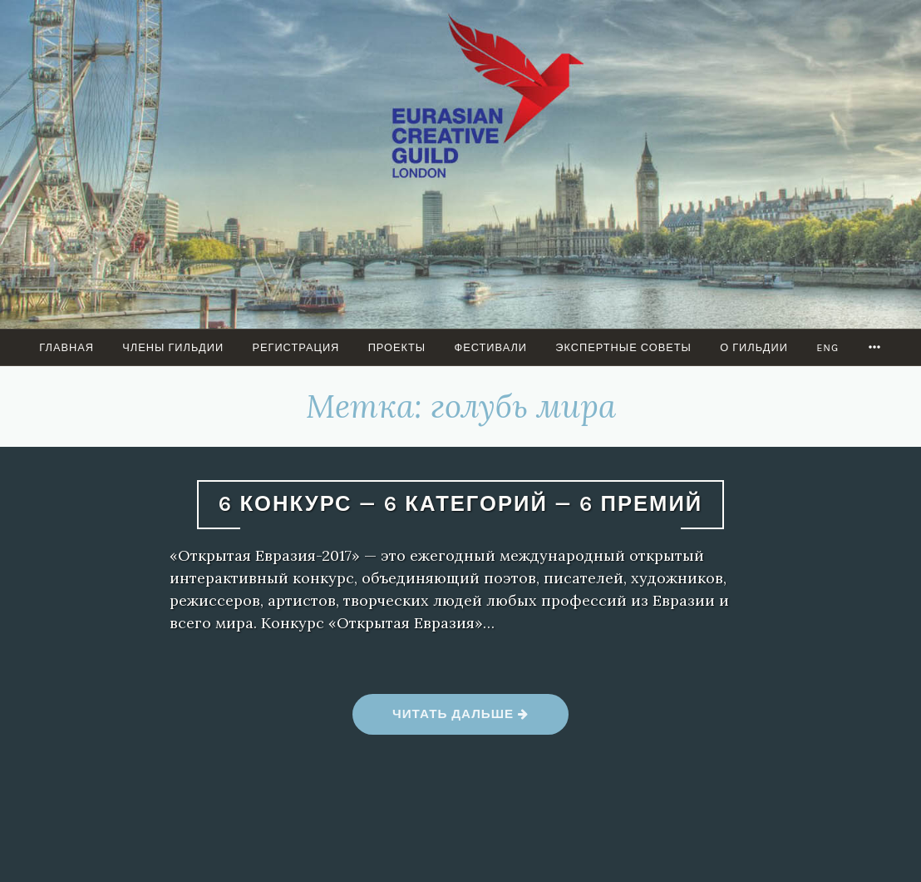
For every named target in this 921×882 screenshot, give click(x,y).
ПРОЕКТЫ (397, 347)
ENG (827, 347)
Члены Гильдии (173, 347)
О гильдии (754, 347)
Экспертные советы (623, 347)
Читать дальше (460, 720)
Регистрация (295, 347)
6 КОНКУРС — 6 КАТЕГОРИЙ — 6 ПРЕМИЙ (460, 504)
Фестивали (490, 347)
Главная (66, 347)
